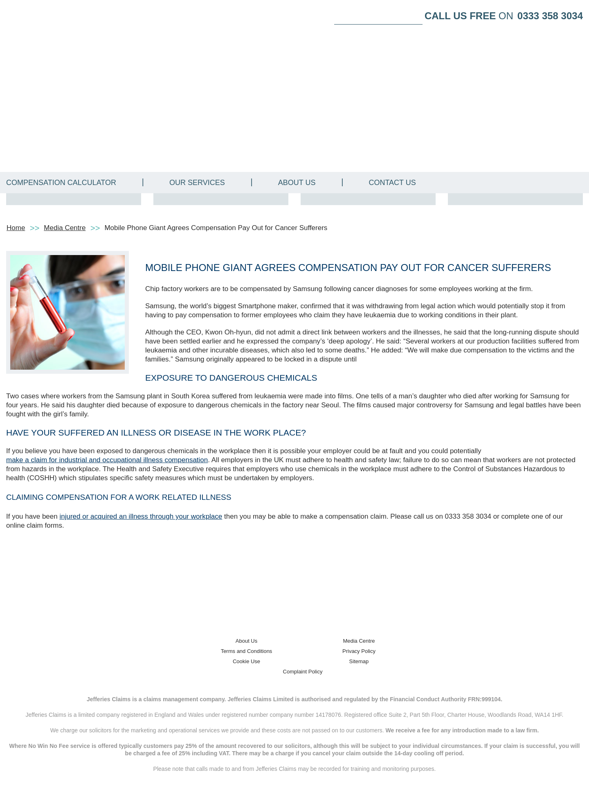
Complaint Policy (303, 672)
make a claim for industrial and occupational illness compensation (107, 460)
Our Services (197, 182)
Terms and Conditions (246, 651)
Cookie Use (246, 661)
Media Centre (64, 228)
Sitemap (359, 661)
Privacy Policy (358, 651)
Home (16, 228)
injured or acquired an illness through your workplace (140, 516)
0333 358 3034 (550, 15)
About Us (297, 182)
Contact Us (392, 182)
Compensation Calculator (61, 182)
